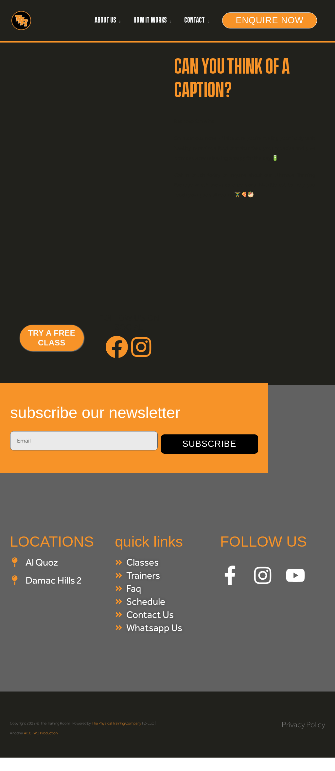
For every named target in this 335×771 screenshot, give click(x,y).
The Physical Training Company (116, 721)
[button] (107, 19)
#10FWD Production (41, 731)
